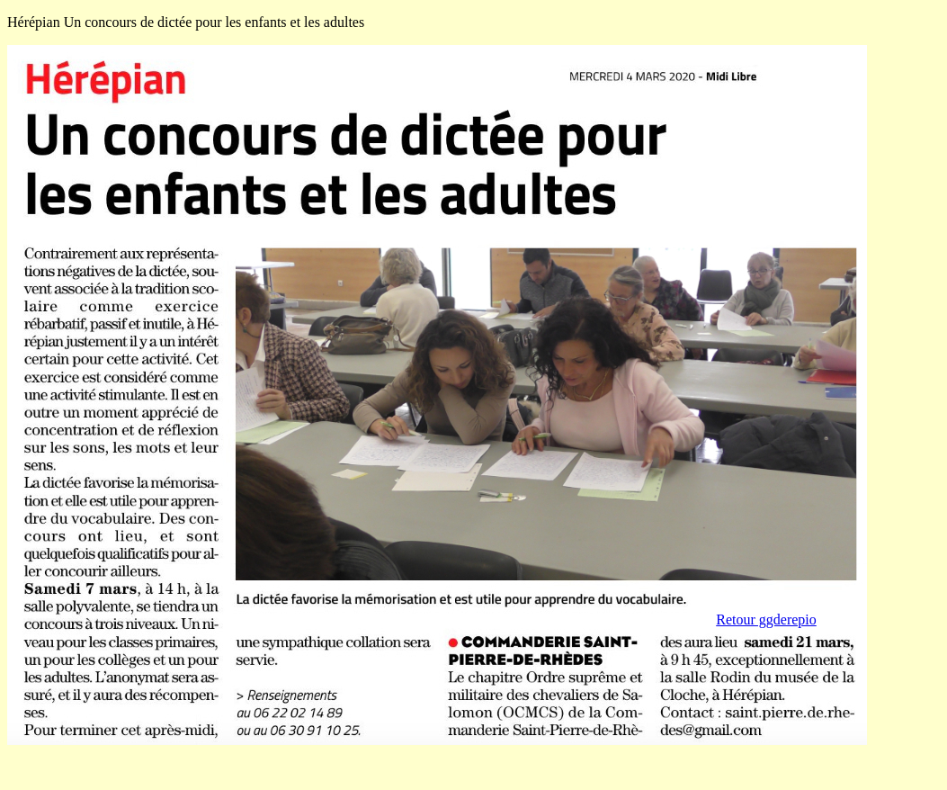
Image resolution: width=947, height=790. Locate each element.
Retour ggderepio (766, 619)
